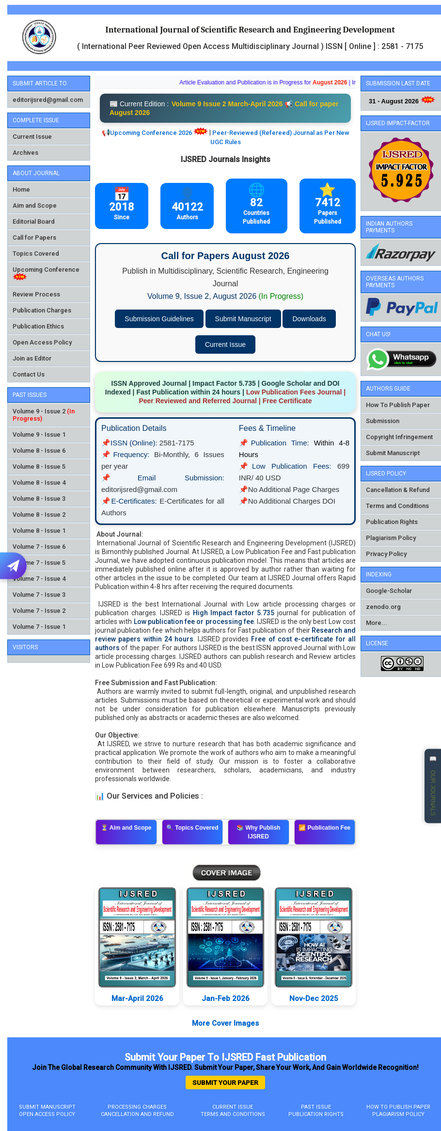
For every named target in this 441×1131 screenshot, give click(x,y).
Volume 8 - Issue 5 (39, 466)
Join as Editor (32, 358)
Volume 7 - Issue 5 (39, 562)
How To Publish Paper (398, 405)
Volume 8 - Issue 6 (39, 450)
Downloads (309, 319)
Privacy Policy (386, 553)
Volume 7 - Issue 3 (39, 594)
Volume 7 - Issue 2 (39, 610)
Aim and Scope (35, 205)
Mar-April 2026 (144, 998)
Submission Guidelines (159, 319)
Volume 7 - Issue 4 (39, 578)
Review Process (36, 294)
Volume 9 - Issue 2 (39, 411)
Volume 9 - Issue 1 (39, 434)
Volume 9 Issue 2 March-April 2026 (227, 104)
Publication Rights (392, 521)
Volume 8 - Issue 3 (39, 498)
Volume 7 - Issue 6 (39, 546)
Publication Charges (42, 310)
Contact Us (29, 374)
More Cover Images (225, 1023)
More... (376, 622)
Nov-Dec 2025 (321, 998)
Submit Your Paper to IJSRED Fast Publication (225, 1057)
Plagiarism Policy (391, 537)
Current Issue (32, 136)
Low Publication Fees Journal (294, 392)
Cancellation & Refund (398, 489)
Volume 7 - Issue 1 (39, 626)
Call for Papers (34, 237)
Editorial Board (34, 221)
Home (21, 189)
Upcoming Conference (46, 269)
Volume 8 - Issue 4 (39, 482)
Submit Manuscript (243, 319)
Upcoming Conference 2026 (151, 132)
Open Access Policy (42, 342)
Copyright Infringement (399, 437)
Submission (382, 421)
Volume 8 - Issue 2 (39, 514)
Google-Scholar (389, 590)
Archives (25, 152)
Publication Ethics (38, 326)
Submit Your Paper (225, 1082)
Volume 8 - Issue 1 (39, 530)
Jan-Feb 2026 (234, 998)
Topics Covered (36, 253)
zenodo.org (383, 606)
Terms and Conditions (397, 505)
